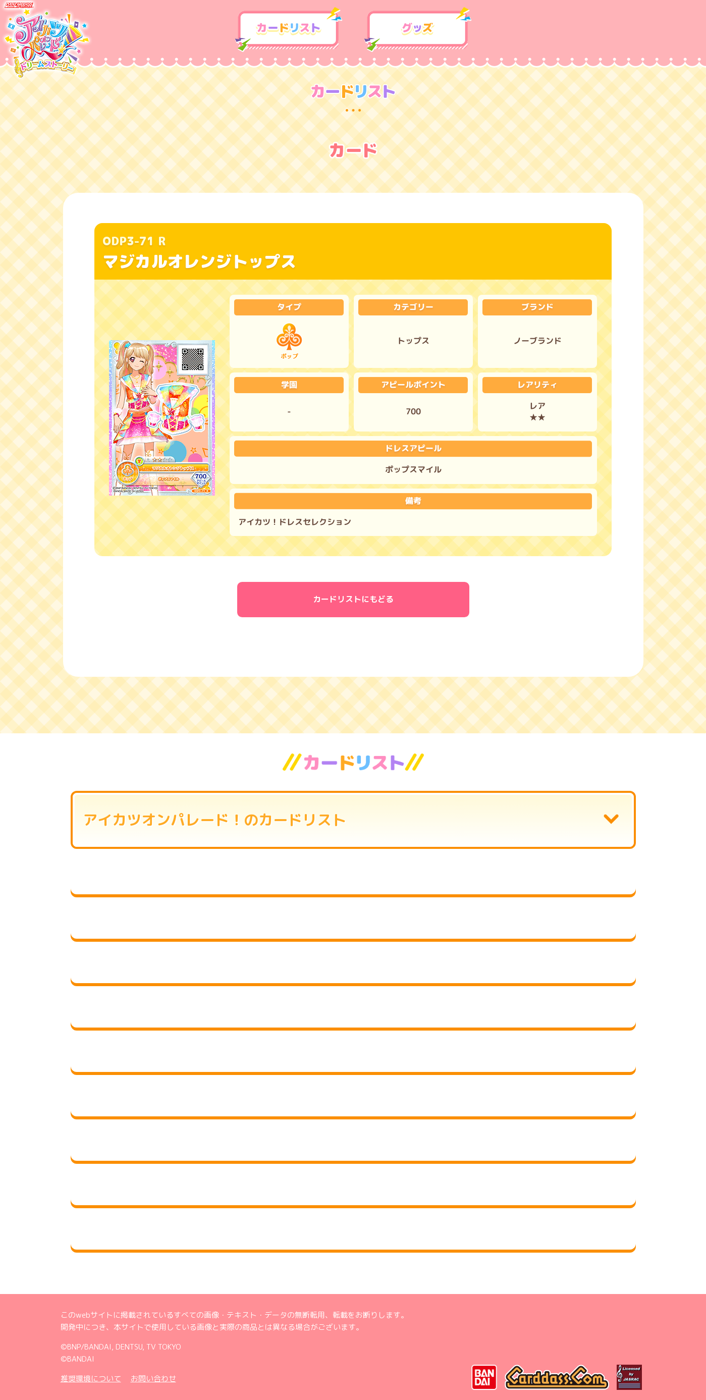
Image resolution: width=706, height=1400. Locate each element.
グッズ (417, 29)
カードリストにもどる (353, 599)
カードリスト (288, 29)
